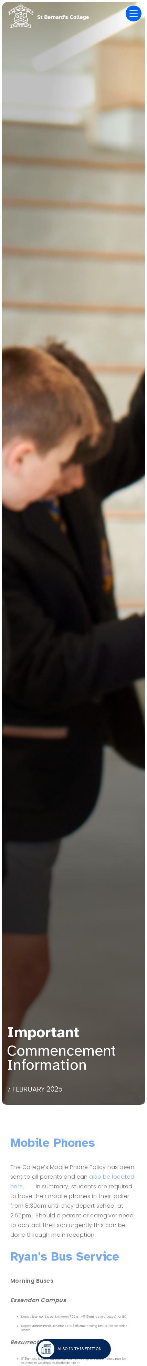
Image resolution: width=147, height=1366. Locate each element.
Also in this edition (79, 1348)
